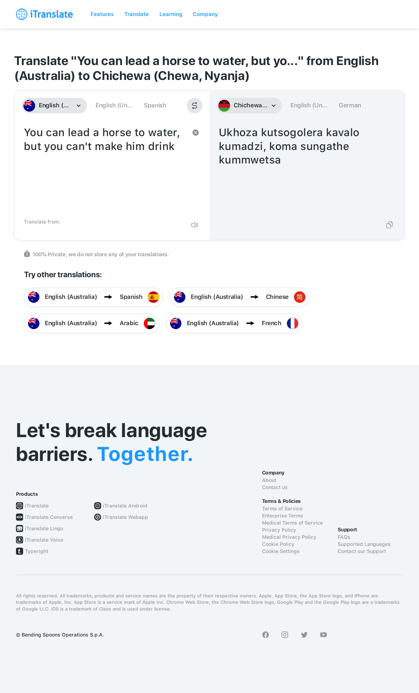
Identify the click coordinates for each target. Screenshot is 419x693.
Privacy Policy (279, 530)
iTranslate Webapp (125, 517)
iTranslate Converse (49, 517)
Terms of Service (282, 508)
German (350, 105)
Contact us (275, 487)
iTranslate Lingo (44, 528)
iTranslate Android (125, 506)
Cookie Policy (278, 544)
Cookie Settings (281, 551)
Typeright (36, 551)
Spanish (155, 105)
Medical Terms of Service (292, 523)
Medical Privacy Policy (289, 537)
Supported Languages (364, 544)
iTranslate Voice (44, 540)
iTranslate (37, 506)
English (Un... (114, 105)
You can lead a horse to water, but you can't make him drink (105, 169)
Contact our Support (362, 551)
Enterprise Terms (282, 516)
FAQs (344, 537)
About (269, 480)
